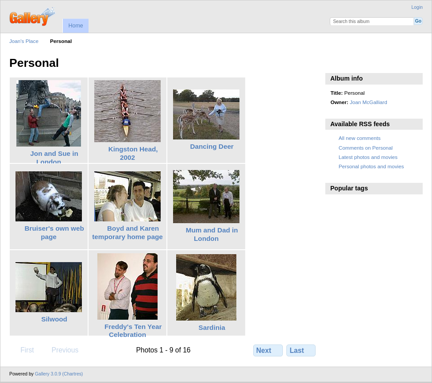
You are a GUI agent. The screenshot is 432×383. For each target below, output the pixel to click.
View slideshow (335, 62)
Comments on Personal (366, 148)
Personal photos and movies (371, 166)
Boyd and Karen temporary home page (127, 232)
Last (301, 350)
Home (75, 26)
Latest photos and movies (368, 157)
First (23, 350)
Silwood (54, 319)
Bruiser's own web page (54, 232)
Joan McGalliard (368, 102)
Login (417, 7)
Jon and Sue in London (54, 158)
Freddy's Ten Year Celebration (133, 331)
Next (268, 350)
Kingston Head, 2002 (133, 153)
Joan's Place (24, 41)
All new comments (360, 138)
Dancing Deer (211, 146)
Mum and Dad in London (212, 234)
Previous (60, 350)
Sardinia (212, 327)
